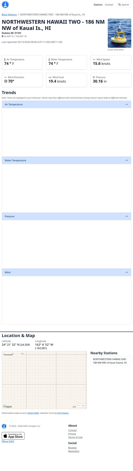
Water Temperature (15, 160)
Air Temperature (14, 104)
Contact (109, 4)
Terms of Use (75, 437)
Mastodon (73, 451)
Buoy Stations (9, 14)
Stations (98, 4)
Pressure (9, 216)
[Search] (124, 4)
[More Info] (8, 441)
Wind (7, 272)
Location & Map (18, 335)
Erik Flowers (63, 413)
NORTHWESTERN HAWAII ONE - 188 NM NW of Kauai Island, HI (110, 361)
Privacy (72, 433)
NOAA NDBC (33, 413)
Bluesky (72, 447)
